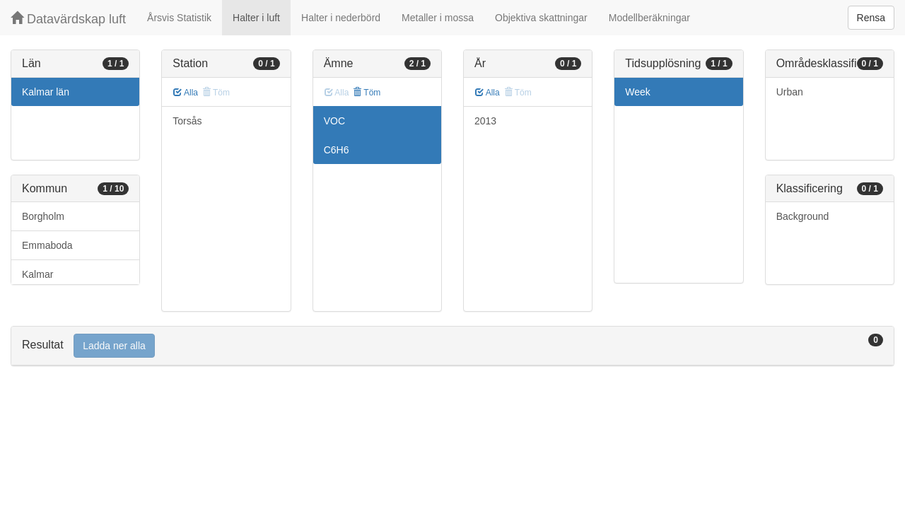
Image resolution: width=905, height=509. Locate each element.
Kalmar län (45, 92)
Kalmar (37, 274)
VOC (334, 121)
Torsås (187, 121)
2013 (485, 121)
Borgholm (43, 216)
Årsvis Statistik (179, 17)
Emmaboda (47, 245)
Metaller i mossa (438, 17)
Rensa (871, 17)
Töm (366, 93)
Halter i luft (256, 17)
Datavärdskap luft (68, 18)
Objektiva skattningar (541, 17)
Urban (789, 92)
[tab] (452, 346)
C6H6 (336, 150)
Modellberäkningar (649, 17)
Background (802, 216)
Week (637, 92)
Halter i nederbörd (340, 17)
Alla (185, 93)
